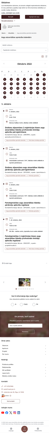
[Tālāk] (45, 282)
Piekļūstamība (6, 367)
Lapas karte (6, 373)
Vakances (5, 345)
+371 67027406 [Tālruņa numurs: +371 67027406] (8, 386)
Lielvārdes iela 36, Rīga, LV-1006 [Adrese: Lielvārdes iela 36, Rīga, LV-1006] (14, 392)
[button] (37, 75)
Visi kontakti (10, 401)
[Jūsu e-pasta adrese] (25, 326)
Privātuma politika (7, 364)
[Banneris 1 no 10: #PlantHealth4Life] (24, 282)
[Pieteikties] (25, 332)
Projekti (4, 351)
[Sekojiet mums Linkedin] (18, 412)
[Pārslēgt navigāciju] (24, 429)
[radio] (13, 304)
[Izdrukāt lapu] (24, 263)
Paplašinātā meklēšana (9, 50)
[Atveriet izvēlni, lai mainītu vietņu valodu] (11, 430)
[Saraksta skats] (46, 56)
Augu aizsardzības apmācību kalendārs (16, 140)
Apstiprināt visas (34, 17)
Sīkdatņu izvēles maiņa (9, 376)
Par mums (5, 354)
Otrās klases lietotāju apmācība (36, 140)
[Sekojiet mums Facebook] (6, 412)
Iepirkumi (5, 348)
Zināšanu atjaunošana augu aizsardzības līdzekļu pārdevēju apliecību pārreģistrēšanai (24, 168)
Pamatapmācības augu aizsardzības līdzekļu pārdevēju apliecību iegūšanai (22, 204)
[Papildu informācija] (10, 395)
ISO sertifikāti (6, 370)
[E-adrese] (5, 395)
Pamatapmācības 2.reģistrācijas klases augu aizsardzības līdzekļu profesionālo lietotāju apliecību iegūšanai (23, 238)
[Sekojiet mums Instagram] (14, 412)
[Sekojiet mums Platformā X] (10, 412)
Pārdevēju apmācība (34, 175)
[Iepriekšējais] (3, 282)
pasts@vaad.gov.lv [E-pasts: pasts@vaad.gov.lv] (9, 389)
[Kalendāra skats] (43, 56)
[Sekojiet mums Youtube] (2, 412)
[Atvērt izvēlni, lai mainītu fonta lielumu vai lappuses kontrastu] (38, 430)
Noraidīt (10, 17)
